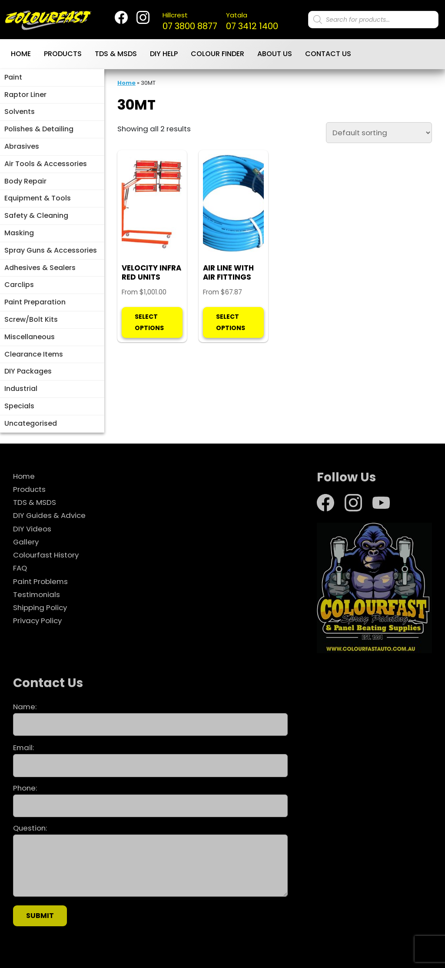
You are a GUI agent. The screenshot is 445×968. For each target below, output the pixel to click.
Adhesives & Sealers (40, 268)
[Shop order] (379, 132)
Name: (150, 719)
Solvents (19, 112)
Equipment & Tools (37, 198)
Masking (19, 233)
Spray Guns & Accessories (50, 250)
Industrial (20, 389)
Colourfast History (46, 555)
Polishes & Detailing (38, 129)
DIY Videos (32, 529)
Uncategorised (30, 423)
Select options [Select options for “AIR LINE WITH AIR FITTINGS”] (230, 322)
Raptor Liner (25, 95)
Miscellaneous (29, 337)
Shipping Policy (40, 607)
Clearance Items (33, 354)
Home (21, 54)
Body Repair (25, 181)
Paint (13, 77)
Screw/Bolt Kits (31, 319)
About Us (274, 54)
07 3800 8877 (190, 21)
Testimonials (36, 594)
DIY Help (164, 54)
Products (63, 54)
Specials (19, 406)
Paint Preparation (35, 302)
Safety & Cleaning (36, 215)
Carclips (19, 285)
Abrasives (21, 146)
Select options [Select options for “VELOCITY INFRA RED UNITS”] (149, 322)
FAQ (20, 568)
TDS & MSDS (116, 54)
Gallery (26, 542)
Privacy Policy (37, 620)
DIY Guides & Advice (49, 515)
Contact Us (328, 54)
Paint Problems (40, 581)
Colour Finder (217, 54)
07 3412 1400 (252, 21)
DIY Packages (28, 371)
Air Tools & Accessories (45, 164)
